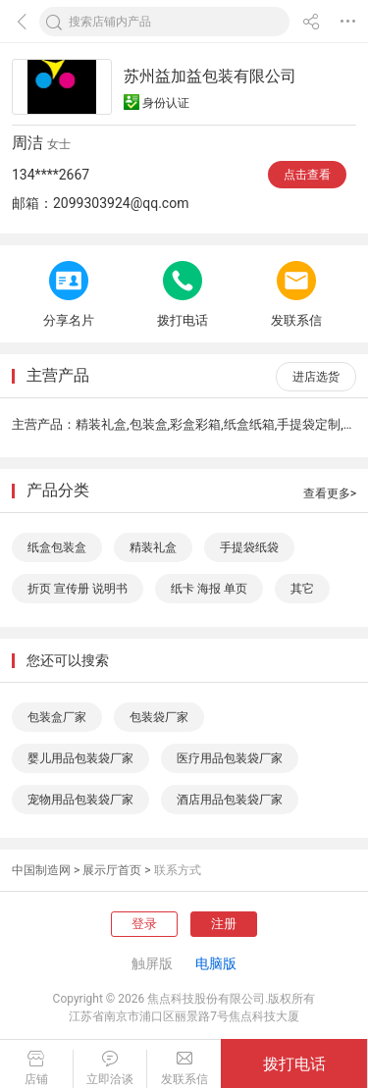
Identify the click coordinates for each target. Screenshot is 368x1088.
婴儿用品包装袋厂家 (80, 758)
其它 (302, 589)
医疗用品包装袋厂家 (230, 758)
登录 (144, 923)
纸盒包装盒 (56, 547)
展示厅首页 (111, 870)
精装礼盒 (153, 547)
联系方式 (177, 870)
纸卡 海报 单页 (209, 589)
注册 (224, 923)
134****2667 (50, 174)
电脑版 (216, 963)
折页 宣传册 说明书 (77, 589)
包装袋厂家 (159, 717)
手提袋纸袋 (249, 547)
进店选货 (316, 377)
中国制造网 (41, 870)
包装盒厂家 (56, 717)
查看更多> (329, 493)
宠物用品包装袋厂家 (80, 799)
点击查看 (307, 174)
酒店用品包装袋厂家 (230, 799)
